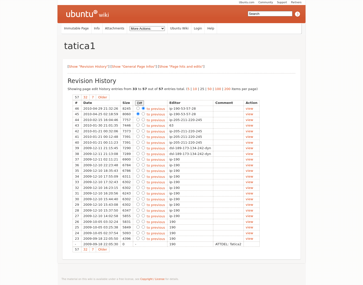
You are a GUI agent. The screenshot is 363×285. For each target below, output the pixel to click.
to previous (155, 109)
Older (102, 97)
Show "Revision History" (88, 66)
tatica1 (80, 46)
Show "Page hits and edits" (181, 66)
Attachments (115, 28)
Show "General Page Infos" (134, 66)
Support (282, 2)
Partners (296, 2)
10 (195, 89)
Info (97, 28)
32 (85, 97)
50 (209, 89)
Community (265, 2)
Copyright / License (152, 279)
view (249, 108)
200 (227, 89)
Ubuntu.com (246, 2)
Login (198, 28)
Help (210, 28)
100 (218, 89)
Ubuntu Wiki (179, 28)
